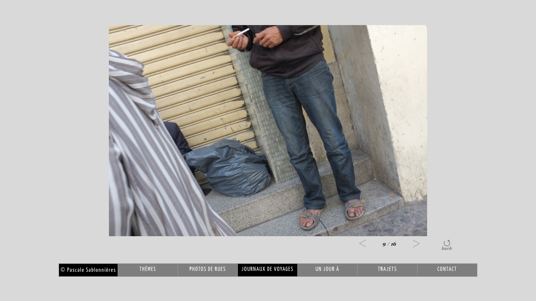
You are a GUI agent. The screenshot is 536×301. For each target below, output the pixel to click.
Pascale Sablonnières (88, 270)
